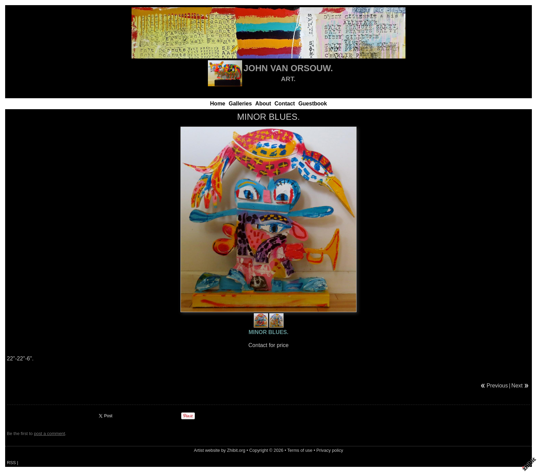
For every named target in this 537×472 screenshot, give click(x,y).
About (263, 103)
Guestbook (312, 103)
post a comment (49, 433)
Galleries (240, 103)
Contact (285, 103)
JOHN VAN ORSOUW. (288, 68)
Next (517, 385)
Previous (497, 385)
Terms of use (299, 450)
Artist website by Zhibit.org (219, 450)
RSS (11, 462)
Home (217, 103)
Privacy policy (329, 450)
